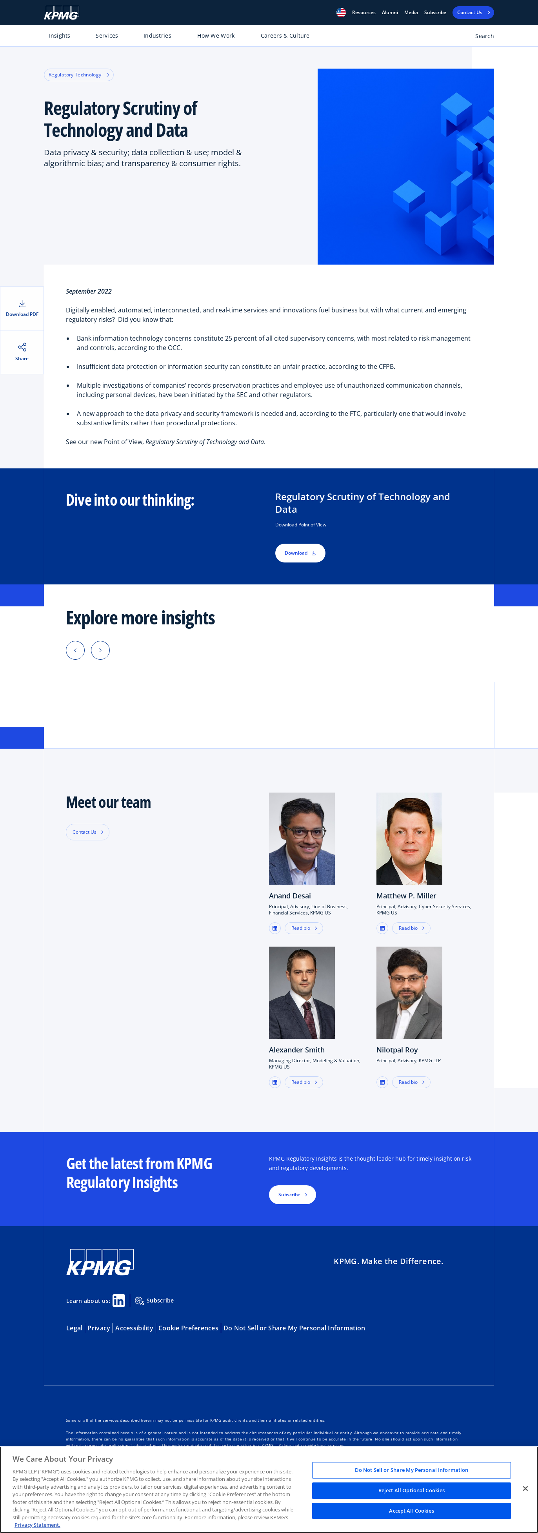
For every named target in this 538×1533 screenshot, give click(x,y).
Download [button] (300, 553)
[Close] (525, 1488)
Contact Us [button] (84, 832)
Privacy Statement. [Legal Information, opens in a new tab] (37, 1524)
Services (107, 35)
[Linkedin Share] (119, 1300)
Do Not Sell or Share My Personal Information (294, 1328)
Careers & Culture (285, 35)
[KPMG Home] (61, 12)
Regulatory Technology (79, 74)
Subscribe (435, 12)
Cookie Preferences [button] (188, 1328)
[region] (269, 1489)
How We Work (215, 35)
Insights (60, 35)
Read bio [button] (300, 928)
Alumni (390, 12)
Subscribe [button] (289, 1194)
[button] (341, 12)
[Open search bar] (480, 37)
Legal (74, 1328)
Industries (157, 35)
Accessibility (134, 1328)
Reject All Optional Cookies (411, 1490)
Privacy (98, 1328)
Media (411, 12)
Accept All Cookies (411, 1510)
